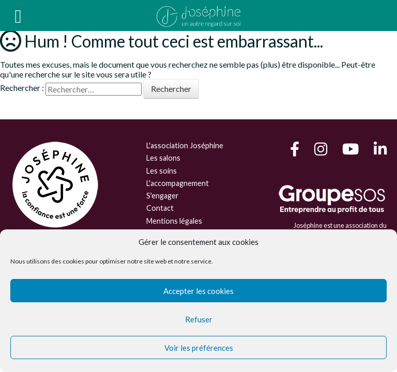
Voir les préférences (198, 347)
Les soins (161, 170)
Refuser (198, 319)
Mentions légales (174, 220)
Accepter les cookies (198, 291)
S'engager (162, 195)
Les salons (163, 157)
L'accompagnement (177, 183)
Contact (160, 208)
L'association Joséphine (184, 145)
